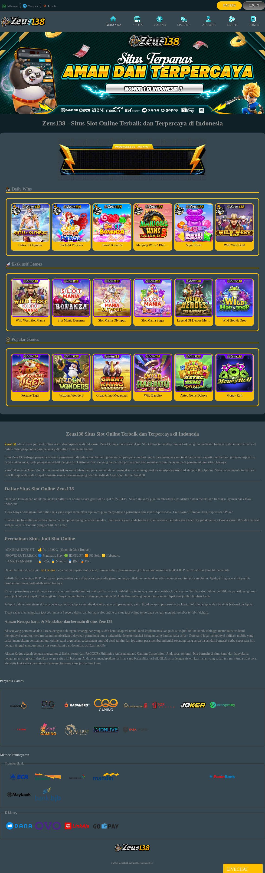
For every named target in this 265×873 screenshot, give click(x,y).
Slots (138, 21)
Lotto (232, 21)
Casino (160, 21)
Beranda (113, 21)
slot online (48, 570)
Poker (254, 21)
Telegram (30, 6)
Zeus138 (10, 444)
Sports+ (184, 21)
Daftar (229, 5)
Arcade (209, 21)
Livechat (50, 6)
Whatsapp (10, 6)
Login (254, 5)
